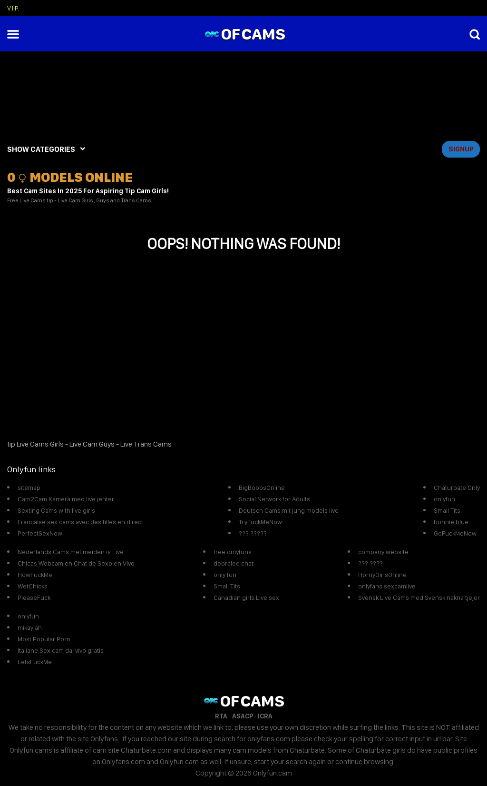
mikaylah (30, 627)
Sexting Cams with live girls (56, 510)
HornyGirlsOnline (382, 574)
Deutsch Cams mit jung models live (289, 510)
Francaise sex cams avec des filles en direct (80, 522)
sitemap (29, 487)
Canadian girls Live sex (246, 597)
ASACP (242, 716)
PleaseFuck (34, 597)
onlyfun (444, 499)
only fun (225, 574)
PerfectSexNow (40, 533)
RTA (221, 716)
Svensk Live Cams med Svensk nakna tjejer (419, 597)
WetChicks (33, 586)
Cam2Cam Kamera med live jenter (66, 499)
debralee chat (233, 563)
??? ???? (370, 563)
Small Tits (447, 510)
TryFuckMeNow (260, 522)
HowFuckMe (35, 574)
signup (461, 149)
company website (383, 552)
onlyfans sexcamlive (387, 586)
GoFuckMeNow (455, 533)
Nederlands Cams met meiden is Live (71, 552)
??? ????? (253, 533)
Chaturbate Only (457, 487)
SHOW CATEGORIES (41, 149)
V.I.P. (13, 8)
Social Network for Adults (274, 499)
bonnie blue (451, 522)
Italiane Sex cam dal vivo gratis (61, 650)
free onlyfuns (233, 552)
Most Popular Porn (44, 639)
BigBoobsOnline (262, 487)
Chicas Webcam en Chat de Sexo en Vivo (76, 563)
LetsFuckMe (35, 662)
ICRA (265, 716)
